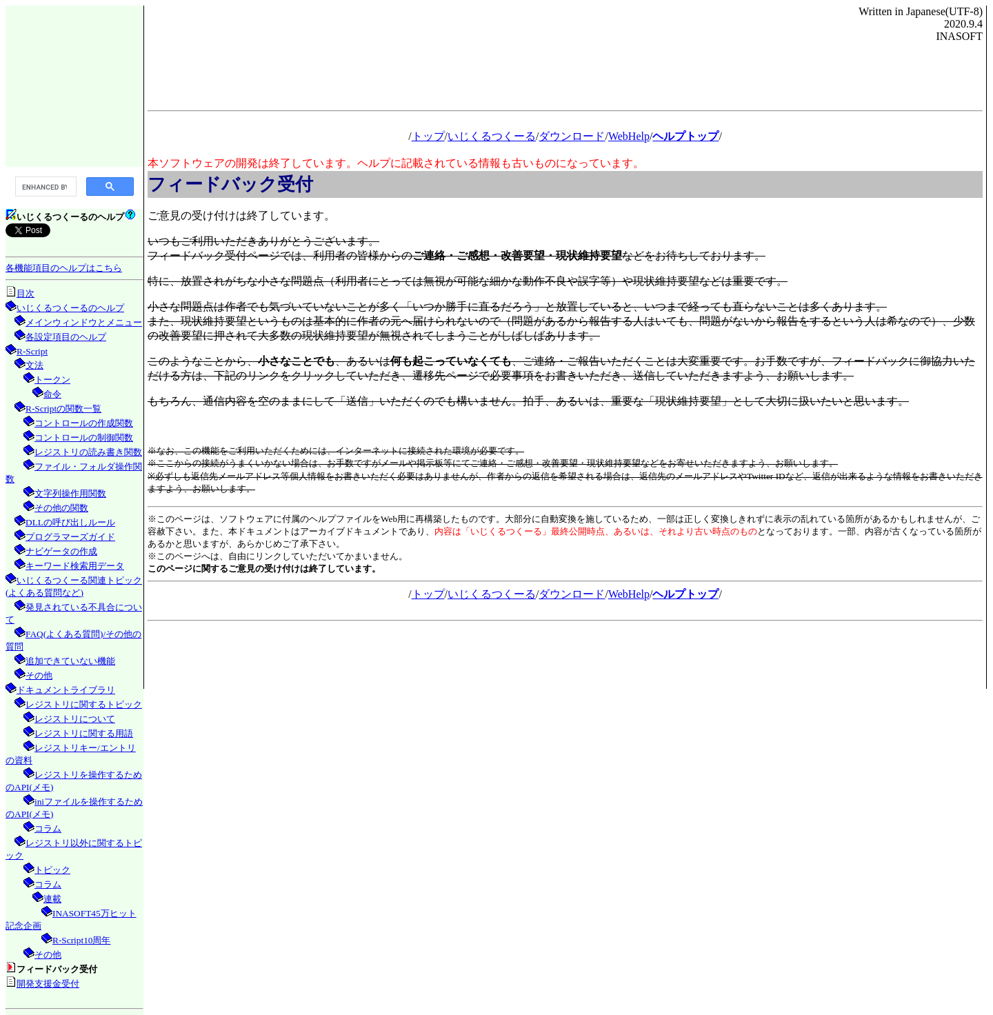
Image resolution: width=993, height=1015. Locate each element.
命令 (52, 394)
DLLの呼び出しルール (70, 522)
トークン (52, 379)
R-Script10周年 (81, 940)
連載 (52, 899)
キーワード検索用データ (75, 566)
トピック (52, 870)
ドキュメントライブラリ (66, 690)
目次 (25, 293)
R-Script (32, 351)
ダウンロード (572, 136)
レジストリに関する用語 (83, 733)
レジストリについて (74, 719)
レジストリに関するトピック (84, 704)
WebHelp (629, 136)
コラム (47, 828)
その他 (39, 675)
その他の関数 (61, 508)
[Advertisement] (74, 85)
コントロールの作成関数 (83, 423)
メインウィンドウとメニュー (84, 322)
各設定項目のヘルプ (66, 337)
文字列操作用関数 (70, 493)
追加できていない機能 (70, 661)
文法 (34, 365)
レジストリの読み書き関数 (88, 452)
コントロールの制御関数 (83, 437)
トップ (428, 136)
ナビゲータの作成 (61, 551)
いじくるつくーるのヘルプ (70, 308)
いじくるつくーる (492, 136)
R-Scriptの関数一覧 (63, 408)
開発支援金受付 (48, 983)
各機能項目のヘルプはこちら (64, 268)
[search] (44, 187)
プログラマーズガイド (70, 537)
